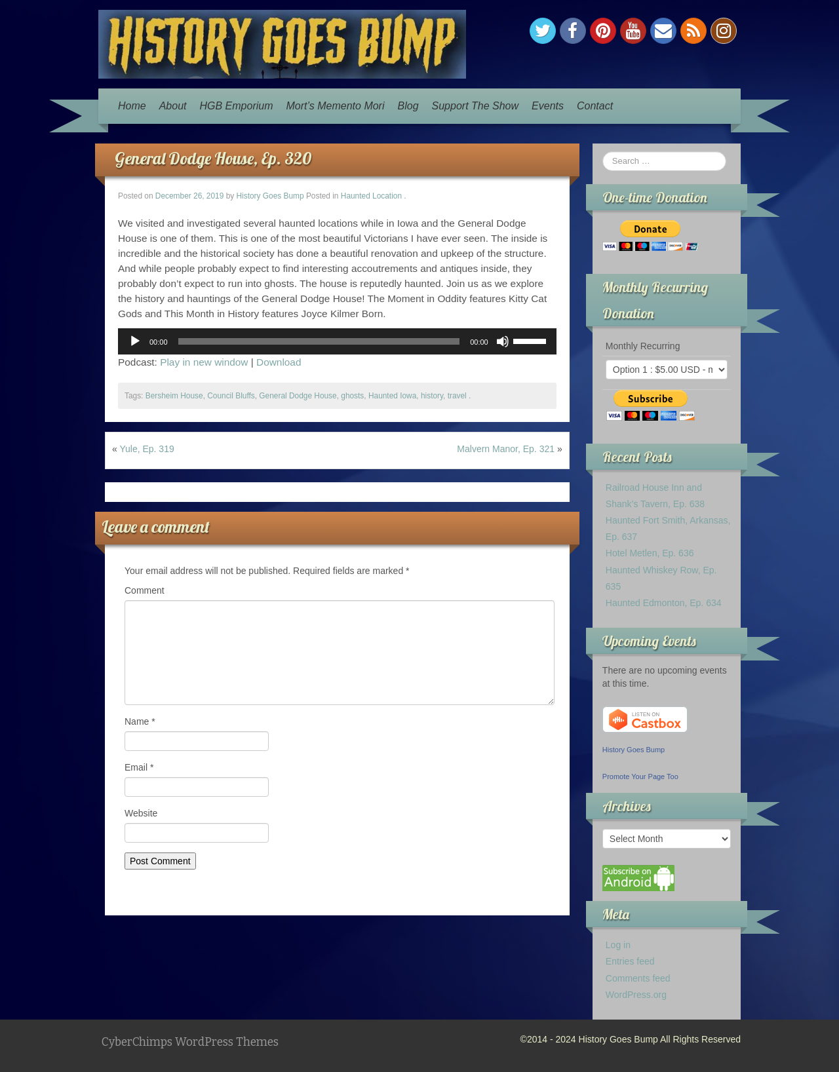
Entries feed (630, 961)
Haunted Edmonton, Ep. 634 (664, 603)
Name (140, 721)
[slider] (319, 341)
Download (278, 362)
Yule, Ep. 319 (146, 449)
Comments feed (638, 978)
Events (548, 105)
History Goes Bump (270, 196)
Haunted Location (371, 196)
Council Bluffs (230, 395)
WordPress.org (636, 994)
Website (141, 813)
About (173, 105)
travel (457, 395)
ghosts (352, 395)
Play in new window (204, 362)
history (432, 395)
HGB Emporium (236, 105)
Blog (408, 105)
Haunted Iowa (392, 395)
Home (132, 105)
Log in (618, 945)
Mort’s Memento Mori (335, 105)
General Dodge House (297, 395)
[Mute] (502, 341)
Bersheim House (174, 395)
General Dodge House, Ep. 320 (213, 158)
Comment (145, 590)
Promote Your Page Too (640, 776)
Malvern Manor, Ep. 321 (506, 449)
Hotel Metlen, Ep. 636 (650, 553)
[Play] (135, 341)
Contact (595, 105)
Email (139, 767)
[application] (337, 341)
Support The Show (475, 105)
